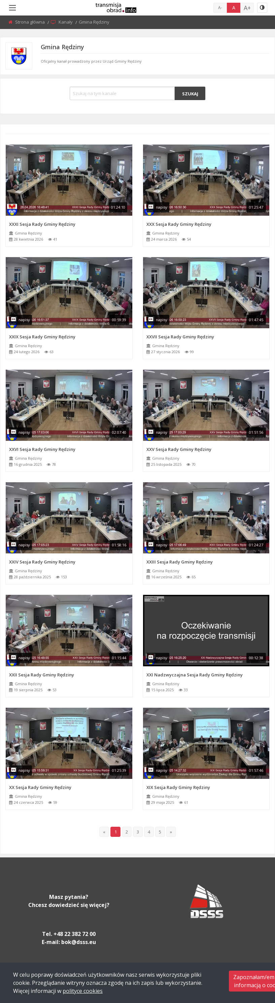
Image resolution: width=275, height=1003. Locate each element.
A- (220, 7)
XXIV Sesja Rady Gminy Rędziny (42, 562)
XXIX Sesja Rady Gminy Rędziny (42, 337)
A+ (247, 8)
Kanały (66, 22)
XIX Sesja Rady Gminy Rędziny (178, 787)
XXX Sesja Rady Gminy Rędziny (178, 224)
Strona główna (30, 22)
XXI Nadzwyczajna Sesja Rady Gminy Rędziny (194, 675)
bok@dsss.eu (78, 942)
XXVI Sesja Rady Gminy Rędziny (42, 449)
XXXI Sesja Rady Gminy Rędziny (42, 224)
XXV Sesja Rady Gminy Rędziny (178, 449)
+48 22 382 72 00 (75, 934)
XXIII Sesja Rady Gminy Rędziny (179, 562)
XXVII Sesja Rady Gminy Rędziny (180, 337)
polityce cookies (83, 991)
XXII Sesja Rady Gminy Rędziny (41, 675)
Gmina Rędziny (28, 233)
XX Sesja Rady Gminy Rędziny (40, 787)
